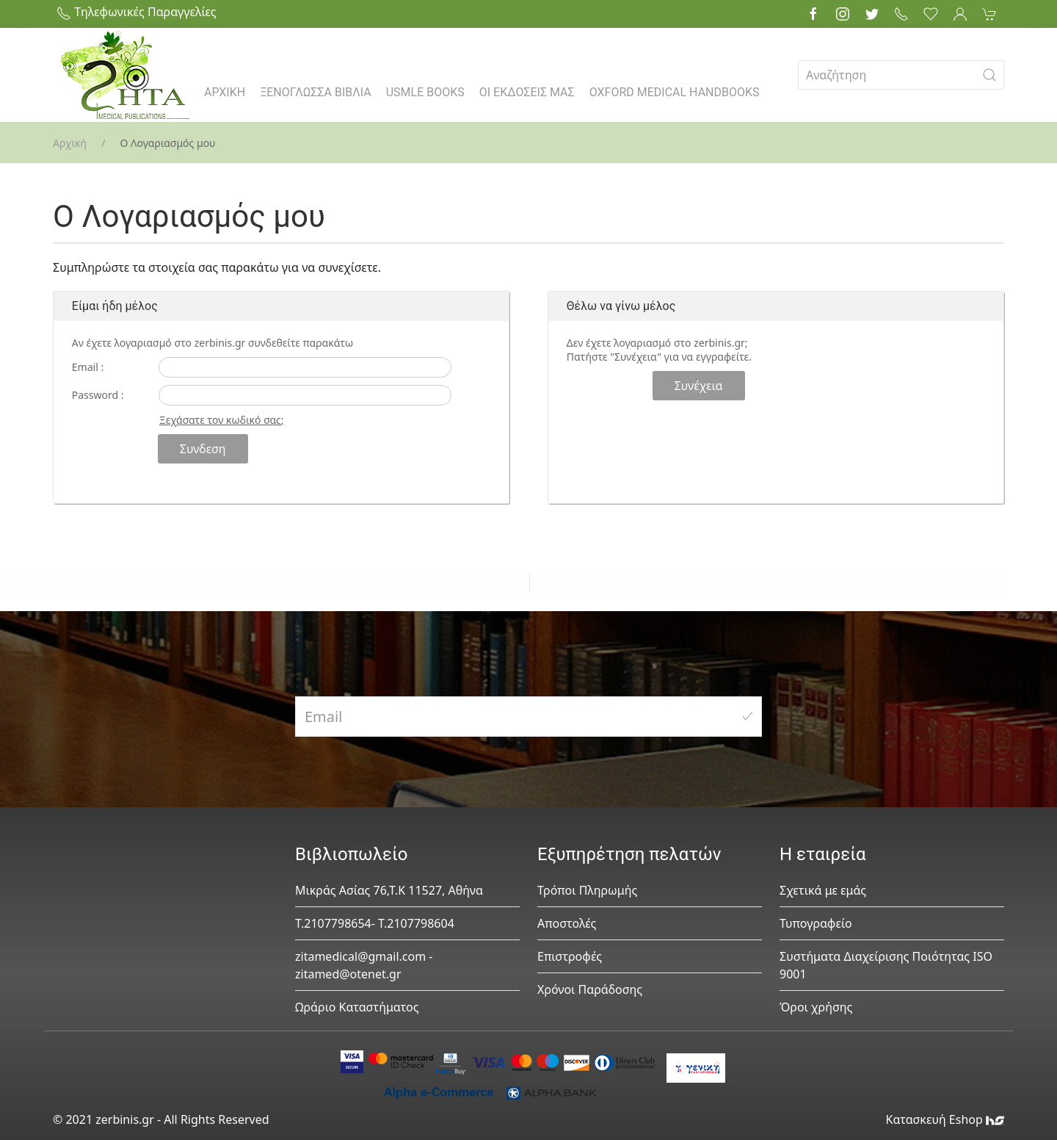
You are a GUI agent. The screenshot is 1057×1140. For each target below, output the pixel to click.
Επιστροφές (569, 956)
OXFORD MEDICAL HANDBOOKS (674, 92)
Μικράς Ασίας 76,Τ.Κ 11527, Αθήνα (389, 890)
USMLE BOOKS (425, 92)
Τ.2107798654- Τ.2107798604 (374, 923)
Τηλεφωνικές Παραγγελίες (137, 12)
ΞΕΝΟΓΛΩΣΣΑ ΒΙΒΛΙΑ (315, 92)
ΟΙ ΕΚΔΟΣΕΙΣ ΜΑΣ (527, 92)
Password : (98, 395)
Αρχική (70, 143)
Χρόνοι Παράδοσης (589, 989)
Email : (87, 367)
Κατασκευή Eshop (944, 1119)
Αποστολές (566, 923)
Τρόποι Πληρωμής (587, 890)
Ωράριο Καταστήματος (357, 1007)
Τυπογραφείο (816, 923)
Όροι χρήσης (816, 1007)
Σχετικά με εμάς (823, 890)
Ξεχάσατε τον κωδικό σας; (221, 420)
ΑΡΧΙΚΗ (224, 92)
